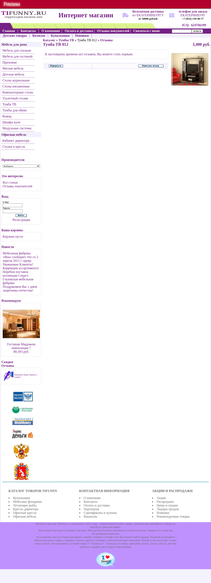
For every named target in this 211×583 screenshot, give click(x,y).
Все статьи (10, 182)
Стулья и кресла (13, 146)
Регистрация (21, 220)
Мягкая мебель (13, 68)
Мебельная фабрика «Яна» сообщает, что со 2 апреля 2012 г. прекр (20, 256)
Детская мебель (13, 74)
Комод (6, 116)
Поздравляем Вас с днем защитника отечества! (20, 288)
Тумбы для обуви (14, 110)
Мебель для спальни (16, 50)
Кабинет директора (15, 140)
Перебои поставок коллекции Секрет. (16, 273)
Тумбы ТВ (66, 40)
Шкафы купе (11, 122)
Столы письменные (16, 86)
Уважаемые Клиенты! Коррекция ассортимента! (21, 266)
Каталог (49, 40)
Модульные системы (16, 128)
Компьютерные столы (17, 92)
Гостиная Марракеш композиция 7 (21, 346)
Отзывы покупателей (17, 186)
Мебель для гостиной (17, 56)
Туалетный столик (15, 98)
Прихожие (9, 62)
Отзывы (106, 40)
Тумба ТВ (9, 104)
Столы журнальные (16, 80)
